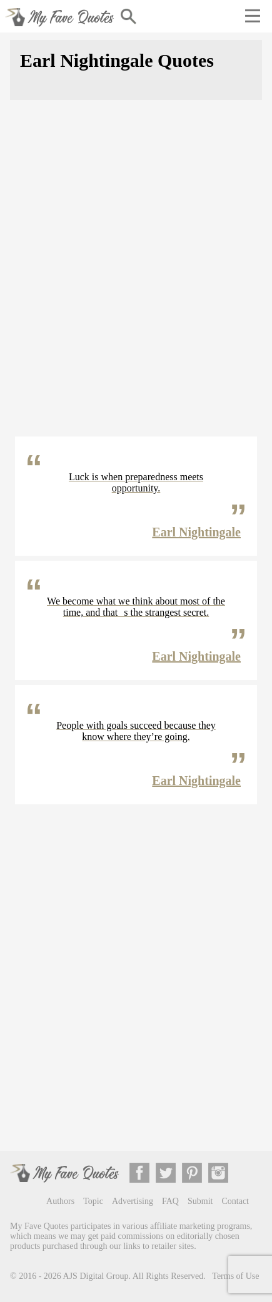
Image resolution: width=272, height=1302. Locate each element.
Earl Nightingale (196, 532)
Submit (200, 1201)
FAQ (170, 1201)
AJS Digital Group (96, 1276)
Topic (93, 1201)
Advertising (132, 1201)
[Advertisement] (136, 276)
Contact (235, 1201)
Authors (60, 1201)
